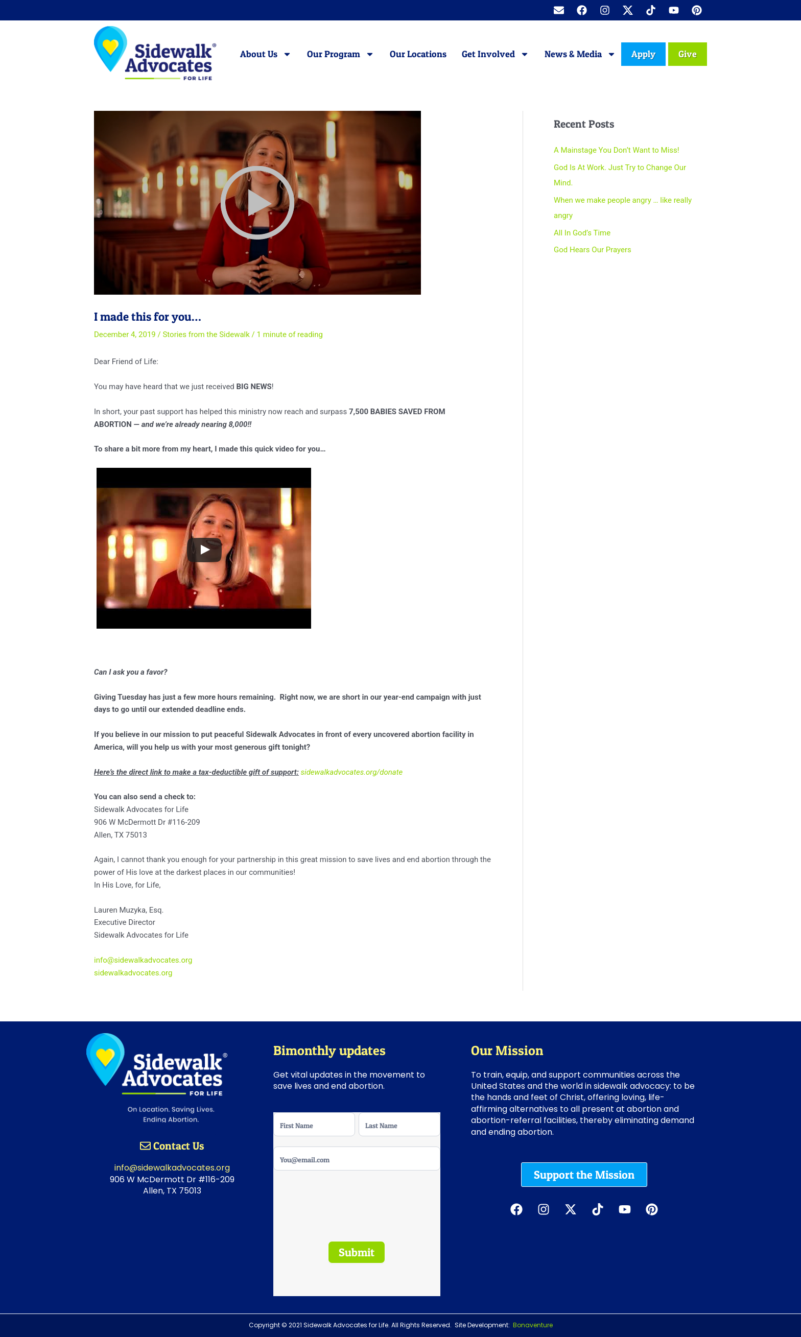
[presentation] (339, 1197)
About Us (266, 54)
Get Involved (495, 54)
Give (687, 54)
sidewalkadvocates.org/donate (352, 772)
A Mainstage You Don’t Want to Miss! (616, 150)
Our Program (340, 54)
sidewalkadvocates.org (133, 972)
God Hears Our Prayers (592, 249)
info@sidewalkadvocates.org (143, 960)
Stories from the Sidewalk (205, 334)
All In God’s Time (582, 232)
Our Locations (418, 54)
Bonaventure (533, 1325)
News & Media (580, 54)
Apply (643, 54)
